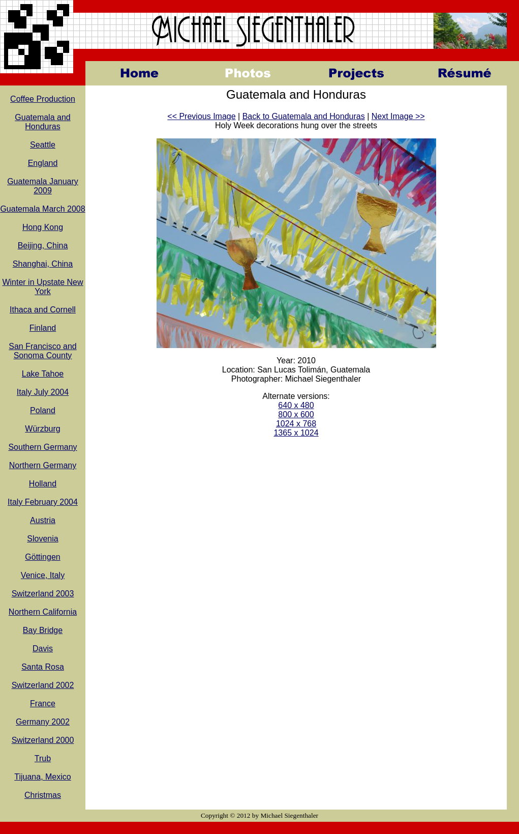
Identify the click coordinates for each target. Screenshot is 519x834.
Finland (42, 328)
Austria (42, 520)
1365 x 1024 (295, 432)
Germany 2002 (43, 721)
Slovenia (42, 538)
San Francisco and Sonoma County (42, 351)
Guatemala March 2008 (42, 209)
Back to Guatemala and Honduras (303, 116)
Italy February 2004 (43, 502)
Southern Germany (42, 447)
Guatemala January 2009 (42, 186)
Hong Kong (42, 227)
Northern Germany (43, 465)
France (42, 703)
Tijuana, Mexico (42, 776)
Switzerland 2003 (43, 593)
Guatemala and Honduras (42, 122)
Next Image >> (398, 116)
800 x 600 (296, 414)
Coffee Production (42, 99)
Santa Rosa (42, 667)
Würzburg (42, 428)
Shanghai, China (43, 264)
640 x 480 (296, 405)
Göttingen (42, 557)
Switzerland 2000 (43, 740)
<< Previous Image (201, 116)
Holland (42, 483)
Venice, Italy (43, 575)
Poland (42, 410)
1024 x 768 (296, 423)
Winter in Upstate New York (42, 287)
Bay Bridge (43, 630)
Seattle (42, 144)
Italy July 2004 (43, 392)
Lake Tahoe (43, 373)
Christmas (42, 795)
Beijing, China (43, 245)
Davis (43, 648)
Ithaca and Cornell (43, 309)
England (43, 163)
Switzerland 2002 (43, 685)
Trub (43, 758)
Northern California (43, 612)
